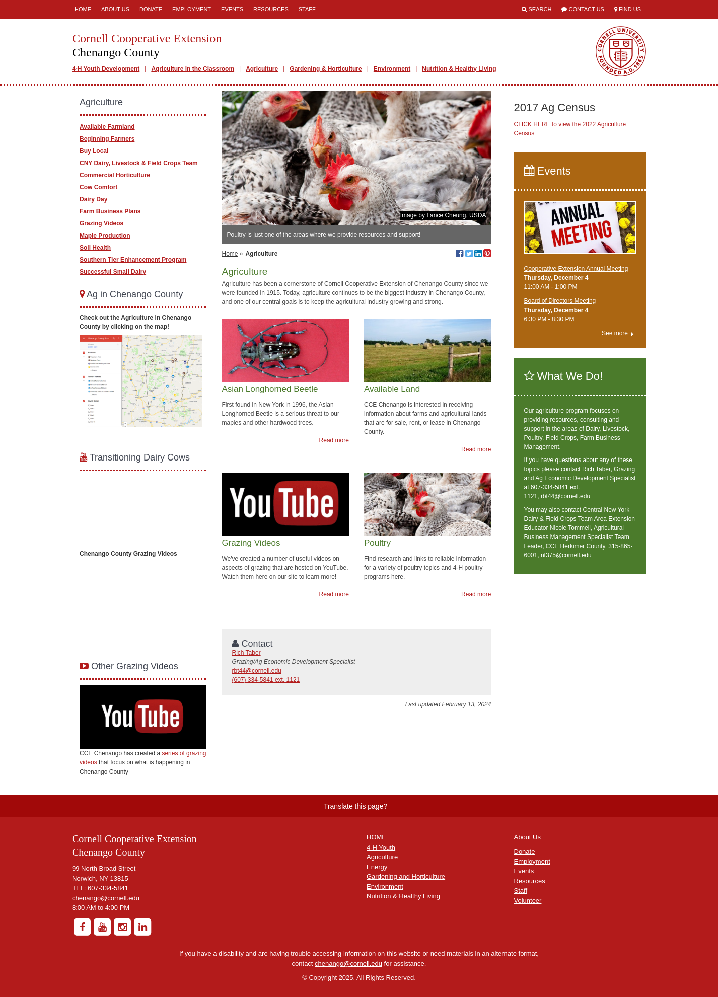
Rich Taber (246, 652)
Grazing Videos (101, 223)
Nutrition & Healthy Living (459, 68)
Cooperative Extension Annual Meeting (576, 268)
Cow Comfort (98, 187)
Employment (191, 9)
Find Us (630, 9)
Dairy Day (93, 199)
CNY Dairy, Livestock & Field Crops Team (139, 163)
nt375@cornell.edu (566, 555)
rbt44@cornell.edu (256, 670)
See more (615, 333)
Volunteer (528, 900)
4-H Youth (381, 847)
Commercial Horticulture (115, 175)
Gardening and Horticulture (406, 876)
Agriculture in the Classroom (192, 68)
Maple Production (105, 235)
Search (540, 9)
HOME (376, 837)
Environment (392, 68)
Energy (377, 867)
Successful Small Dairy (113, 271)
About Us (115, 9)
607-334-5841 (108, 888)
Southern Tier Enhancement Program (133, 259)
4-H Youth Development (105, 68)
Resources (271, 9)
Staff (307, 9)
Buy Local (94, 151)
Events (232, 9)
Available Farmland (107, 126)
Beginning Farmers (107, 138)
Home (83, 9)
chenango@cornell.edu (105, 898)
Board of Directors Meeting (560, 300)
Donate (150, 9)
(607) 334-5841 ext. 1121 (266, 679)
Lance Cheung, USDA (456, 215)
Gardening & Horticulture (326, 68)
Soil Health (95, 247)
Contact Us (586, 9)
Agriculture (262, 68)
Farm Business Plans (110, 211)
